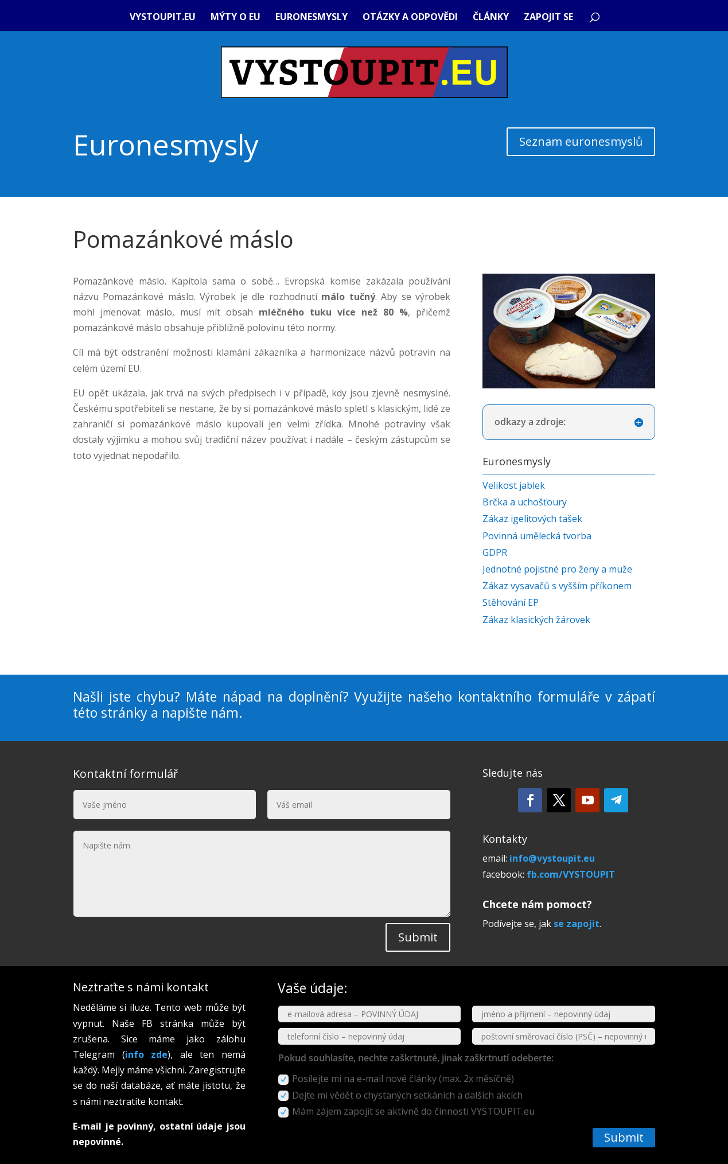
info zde (146, 1054)
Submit (418, 937)
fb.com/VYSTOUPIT (571, 874)
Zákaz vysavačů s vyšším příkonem (557, 585)
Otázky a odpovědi (410, 18)
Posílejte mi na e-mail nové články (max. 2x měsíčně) (396, 1078)
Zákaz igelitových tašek (532, 518)
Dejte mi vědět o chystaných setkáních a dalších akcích (400, 1095)
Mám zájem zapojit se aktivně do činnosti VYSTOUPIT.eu (406, 1111)
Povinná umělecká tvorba (536, 536)
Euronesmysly (311, 18)
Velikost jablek (513, 485)
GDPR (494, 552)
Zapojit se (548, 18)
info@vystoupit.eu (552, 858)
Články (491, 18)
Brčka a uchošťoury (524, 502)
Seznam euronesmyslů (581, 141)
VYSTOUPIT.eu (163, 18)
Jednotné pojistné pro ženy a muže (557, 569)
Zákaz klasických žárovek (536, 619)
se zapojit (576, 923)
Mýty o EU (235, 18)
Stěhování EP (510, 602)
